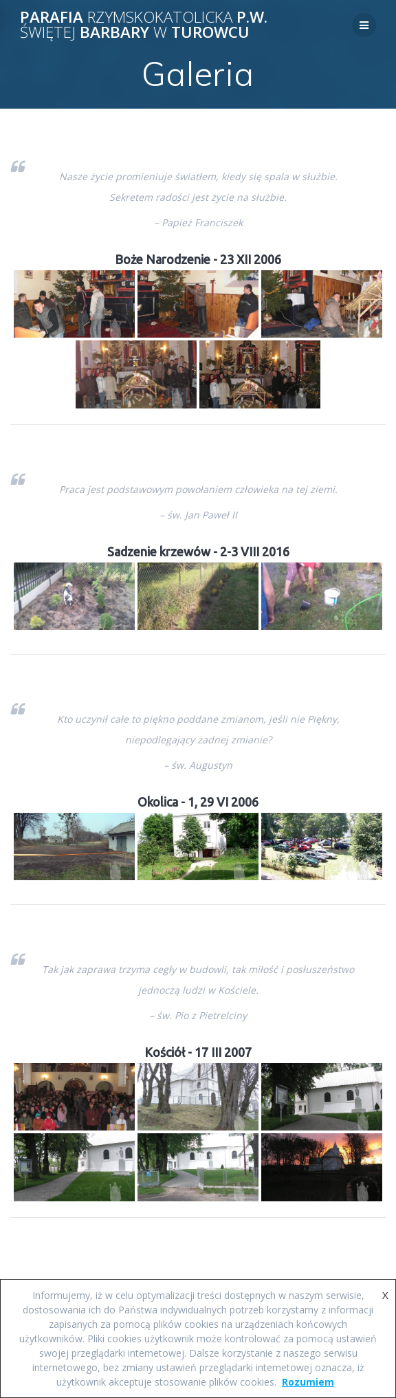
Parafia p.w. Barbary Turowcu (143, 25)
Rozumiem (308, 1381)
